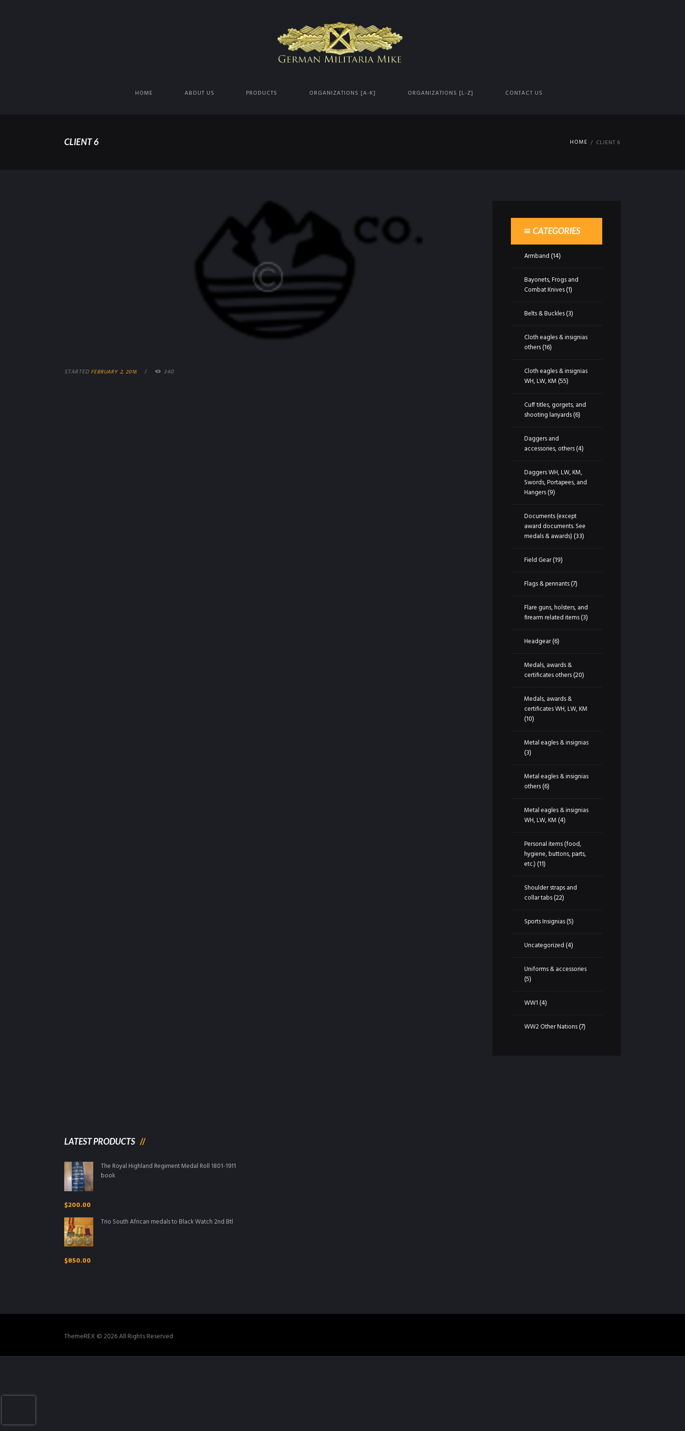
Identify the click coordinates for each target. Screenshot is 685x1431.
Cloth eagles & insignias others (545, 342)
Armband (537, 256)
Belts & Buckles (546, 313)
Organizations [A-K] (342, 93)
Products (261, 93)
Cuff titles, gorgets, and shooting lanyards (555, 420)
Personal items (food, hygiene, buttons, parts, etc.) (554, 914)
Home (144, 93)
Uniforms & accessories (540, 1034)
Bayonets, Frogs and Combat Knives (553, 284)
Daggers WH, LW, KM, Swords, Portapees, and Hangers (554, 502)
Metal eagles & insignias (546, 797)
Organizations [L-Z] (440, 93)
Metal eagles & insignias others (546, 831)
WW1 (531, 1063)
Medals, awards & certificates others (550, 710)
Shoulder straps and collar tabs (551, 952)
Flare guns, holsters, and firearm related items (551, 647)
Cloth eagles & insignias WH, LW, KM (553, 376)
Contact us (524, 93)
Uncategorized (546, 1005)
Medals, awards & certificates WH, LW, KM (553, 759)
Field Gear (538, 590)
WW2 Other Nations (552, 1086)
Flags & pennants (548, 613)
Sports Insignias (545, 981)
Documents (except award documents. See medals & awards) (555, 546)
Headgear (538, 681)
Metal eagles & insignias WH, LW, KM (553, 865)
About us (200, 93)
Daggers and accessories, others (551, 463)
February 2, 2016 (116, 372)
